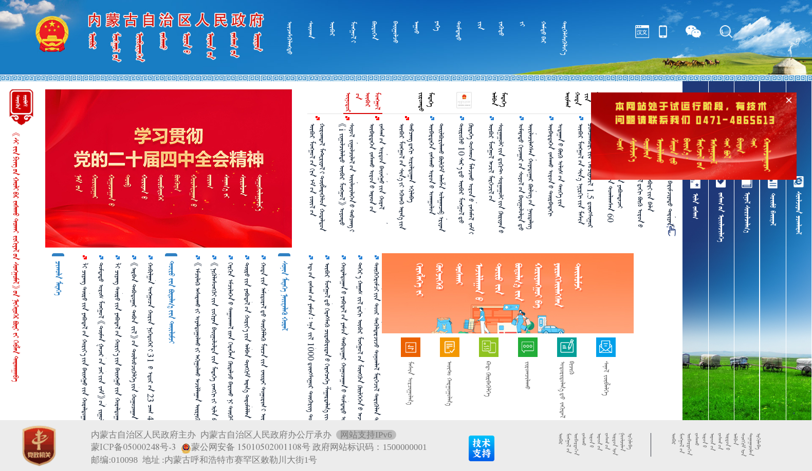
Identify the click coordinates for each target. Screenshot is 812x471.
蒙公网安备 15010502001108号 (245, 447)
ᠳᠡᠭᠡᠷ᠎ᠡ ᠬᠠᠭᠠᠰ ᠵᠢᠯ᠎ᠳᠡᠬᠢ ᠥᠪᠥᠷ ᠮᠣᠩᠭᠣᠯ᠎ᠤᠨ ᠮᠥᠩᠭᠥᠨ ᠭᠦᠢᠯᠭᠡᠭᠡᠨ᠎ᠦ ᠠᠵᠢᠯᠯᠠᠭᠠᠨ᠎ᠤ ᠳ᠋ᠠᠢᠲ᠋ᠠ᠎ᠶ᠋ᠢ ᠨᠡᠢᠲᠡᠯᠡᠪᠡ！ (360, 351)
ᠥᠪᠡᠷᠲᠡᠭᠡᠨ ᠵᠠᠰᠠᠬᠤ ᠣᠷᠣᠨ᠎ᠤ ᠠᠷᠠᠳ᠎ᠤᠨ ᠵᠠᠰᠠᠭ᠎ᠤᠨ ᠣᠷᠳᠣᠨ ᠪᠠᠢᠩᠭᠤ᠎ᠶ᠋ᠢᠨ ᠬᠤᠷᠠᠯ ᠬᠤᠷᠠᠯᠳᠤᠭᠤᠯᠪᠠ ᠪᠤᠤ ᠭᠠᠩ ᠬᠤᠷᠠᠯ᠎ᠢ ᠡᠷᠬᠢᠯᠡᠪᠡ (377, 173)
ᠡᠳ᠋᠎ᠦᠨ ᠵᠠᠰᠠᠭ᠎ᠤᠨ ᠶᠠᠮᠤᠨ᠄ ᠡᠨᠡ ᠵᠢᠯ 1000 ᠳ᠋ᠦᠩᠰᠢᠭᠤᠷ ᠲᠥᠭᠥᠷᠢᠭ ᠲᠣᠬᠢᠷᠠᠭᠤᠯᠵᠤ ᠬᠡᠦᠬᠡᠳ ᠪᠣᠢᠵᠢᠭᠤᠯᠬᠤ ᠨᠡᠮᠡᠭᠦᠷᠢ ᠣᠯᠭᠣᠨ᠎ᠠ (311, 352)
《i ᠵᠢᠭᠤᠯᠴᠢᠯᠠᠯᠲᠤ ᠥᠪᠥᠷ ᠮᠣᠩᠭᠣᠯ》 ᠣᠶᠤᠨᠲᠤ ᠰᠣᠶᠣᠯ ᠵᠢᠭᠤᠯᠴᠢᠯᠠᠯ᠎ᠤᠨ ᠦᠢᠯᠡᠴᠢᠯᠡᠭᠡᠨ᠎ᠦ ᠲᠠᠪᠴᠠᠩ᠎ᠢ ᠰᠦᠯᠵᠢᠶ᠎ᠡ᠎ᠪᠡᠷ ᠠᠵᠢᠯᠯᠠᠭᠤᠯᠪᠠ (347, 177)
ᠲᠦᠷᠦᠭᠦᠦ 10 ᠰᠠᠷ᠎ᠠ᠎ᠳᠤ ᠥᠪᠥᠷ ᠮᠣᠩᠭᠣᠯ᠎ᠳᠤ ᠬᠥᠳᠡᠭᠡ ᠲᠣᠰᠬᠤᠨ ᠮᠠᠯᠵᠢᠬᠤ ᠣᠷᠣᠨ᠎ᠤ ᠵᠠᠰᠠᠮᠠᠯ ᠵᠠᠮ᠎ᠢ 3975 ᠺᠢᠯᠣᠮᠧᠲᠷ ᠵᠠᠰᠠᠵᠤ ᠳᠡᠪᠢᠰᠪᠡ (466, 178)
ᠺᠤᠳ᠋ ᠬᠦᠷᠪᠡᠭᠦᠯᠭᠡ (488, 379)
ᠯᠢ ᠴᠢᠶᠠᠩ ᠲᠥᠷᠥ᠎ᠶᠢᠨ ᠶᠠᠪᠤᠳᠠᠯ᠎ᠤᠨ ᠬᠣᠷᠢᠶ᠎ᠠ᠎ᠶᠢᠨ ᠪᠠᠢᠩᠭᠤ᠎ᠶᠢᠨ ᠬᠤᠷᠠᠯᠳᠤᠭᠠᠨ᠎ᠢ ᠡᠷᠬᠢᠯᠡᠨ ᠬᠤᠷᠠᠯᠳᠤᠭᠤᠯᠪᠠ (85, 354)
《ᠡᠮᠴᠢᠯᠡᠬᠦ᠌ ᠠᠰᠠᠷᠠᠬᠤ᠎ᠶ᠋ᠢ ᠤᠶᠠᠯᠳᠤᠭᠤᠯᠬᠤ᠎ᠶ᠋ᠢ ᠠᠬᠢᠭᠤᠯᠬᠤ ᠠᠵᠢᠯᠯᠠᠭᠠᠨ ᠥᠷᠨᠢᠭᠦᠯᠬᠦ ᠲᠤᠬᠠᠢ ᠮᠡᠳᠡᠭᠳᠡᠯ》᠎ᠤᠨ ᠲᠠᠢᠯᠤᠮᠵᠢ (198, 352)
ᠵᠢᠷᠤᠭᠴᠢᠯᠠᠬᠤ (527, 375)
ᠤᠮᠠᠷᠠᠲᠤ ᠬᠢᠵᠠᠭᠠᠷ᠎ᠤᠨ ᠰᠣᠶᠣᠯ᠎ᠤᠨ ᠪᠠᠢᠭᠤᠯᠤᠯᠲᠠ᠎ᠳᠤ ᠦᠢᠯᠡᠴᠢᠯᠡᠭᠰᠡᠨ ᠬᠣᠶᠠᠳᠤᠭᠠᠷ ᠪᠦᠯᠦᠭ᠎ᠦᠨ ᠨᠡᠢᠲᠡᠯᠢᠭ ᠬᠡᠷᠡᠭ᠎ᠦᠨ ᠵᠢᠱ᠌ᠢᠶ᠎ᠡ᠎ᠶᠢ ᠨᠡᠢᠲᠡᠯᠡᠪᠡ (526, 177)
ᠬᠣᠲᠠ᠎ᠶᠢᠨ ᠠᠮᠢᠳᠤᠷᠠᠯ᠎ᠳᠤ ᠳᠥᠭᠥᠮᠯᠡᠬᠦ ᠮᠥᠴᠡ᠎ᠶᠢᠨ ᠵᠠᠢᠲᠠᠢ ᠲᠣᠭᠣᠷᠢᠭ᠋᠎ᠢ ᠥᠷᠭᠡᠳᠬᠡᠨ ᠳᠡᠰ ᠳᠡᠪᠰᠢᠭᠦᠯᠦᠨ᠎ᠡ (264, 355)
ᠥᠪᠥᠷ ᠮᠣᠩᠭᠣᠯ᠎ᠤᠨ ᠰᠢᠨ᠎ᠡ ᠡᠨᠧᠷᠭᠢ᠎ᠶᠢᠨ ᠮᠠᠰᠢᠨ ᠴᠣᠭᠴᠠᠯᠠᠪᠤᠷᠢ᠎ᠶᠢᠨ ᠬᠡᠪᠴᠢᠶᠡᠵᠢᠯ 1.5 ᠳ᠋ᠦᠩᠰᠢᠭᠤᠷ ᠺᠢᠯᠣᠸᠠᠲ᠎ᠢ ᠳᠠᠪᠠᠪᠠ (586, 175)
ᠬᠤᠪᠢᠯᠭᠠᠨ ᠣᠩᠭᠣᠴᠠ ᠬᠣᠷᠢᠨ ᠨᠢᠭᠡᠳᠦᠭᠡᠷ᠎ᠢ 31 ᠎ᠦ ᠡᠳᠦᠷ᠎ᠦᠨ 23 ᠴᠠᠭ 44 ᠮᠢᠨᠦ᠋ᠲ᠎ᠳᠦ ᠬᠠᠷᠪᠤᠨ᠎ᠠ (150, 357)
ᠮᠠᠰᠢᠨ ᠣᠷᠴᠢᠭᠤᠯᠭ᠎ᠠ (410, 383)
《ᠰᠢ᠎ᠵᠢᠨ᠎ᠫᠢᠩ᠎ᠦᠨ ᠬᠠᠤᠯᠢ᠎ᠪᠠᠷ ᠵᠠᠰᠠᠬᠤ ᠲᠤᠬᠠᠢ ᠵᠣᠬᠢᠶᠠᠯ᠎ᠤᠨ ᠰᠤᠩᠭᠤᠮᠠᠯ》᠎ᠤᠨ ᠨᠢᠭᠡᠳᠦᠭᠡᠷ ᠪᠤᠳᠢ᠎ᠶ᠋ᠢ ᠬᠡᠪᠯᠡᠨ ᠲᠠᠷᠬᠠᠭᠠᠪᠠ (16, 257)
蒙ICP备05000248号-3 (133, 447)
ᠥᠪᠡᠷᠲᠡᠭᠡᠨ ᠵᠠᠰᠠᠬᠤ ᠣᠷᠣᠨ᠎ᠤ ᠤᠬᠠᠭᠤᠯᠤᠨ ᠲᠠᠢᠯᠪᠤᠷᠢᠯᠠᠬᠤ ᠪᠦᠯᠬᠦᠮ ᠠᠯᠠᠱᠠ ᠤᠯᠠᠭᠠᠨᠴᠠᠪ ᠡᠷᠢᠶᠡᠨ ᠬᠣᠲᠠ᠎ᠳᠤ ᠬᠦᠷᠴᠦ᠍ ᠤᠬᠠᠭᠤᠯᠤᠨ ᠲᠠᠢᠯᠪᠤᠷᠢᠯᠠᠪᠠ (437, 177)
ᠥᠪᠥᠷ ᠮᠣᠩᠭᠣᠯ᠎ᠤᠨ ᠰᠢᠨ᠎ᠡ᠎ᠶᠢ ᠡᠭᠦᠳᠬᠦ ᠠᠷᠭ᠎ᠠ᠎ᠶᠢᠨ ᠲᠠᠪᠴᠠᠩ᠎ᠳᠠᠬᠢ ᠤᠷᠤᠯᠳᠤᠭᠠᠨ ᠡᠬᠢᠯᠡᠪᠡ (406, 176)
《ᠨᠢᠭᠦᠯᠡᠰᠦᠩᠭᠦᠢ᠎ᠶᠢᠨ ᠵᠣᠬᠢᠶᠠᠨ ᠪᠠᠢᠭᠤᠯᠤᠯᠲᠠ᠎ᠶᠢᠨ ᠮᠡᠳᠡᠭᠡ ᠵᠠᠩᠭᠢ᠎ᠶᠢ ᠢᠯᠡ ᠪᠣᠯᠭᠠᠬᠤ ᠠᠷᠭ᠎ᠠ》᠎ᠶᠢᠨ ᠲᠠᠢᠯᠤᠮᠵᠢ (214, 349)
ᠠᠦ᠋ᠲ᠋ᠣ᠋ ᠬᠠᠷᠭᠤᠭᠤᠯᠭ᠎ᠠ (449, 383)
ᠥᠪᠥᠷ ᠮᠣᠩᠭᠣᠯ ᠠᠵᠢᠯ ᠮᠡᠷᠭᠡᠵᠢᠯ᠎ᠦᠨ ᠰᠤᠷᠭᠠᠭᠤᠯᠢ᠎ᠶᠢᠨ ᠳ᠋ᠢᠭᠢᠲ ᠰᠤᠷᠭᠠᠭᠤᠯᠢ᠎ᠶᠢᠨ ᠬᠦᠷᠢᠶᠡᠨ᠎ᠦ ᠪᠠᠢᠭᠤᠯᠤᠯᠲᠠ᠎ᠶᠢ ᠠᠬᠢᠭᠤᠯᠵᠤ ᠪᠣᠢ (496, 178)
